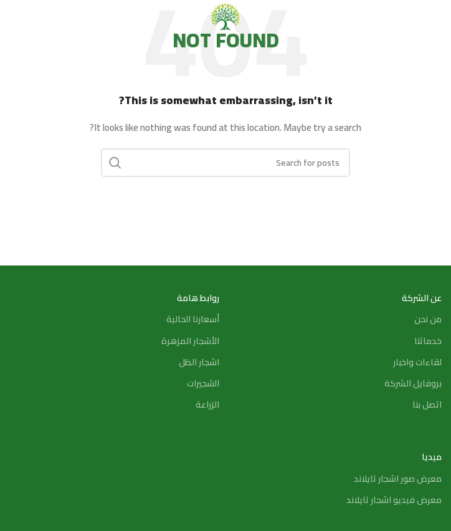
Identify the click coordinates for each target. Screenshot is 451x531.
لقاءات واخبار (417, 362)
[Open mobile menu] (435, 18)
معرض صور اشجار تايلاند (398, 479)
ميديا (432, 457)
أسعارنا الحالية (192, 319)
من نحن (428, 319)
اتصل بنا (427, 404)
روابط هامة (198, 298)
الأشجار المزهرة (190, 341)
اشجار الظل (199, 362)
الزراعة (207, 404)
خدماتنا (428, 341)
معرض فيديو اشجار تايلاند (394, 500)
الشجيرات (203, 383)
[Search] (15, 18)
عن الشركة (422, 298)
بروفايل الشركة (413, 383)
